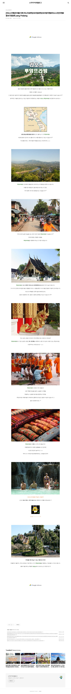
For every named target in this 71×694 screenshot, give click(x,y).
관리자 (40, 691)
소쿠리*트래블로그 (35, 3)
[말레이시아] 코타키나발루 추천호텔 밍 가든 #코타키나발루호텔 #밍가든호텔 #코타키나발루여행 (25, 640)
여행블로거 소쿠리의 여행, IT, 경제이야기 (16, 678)
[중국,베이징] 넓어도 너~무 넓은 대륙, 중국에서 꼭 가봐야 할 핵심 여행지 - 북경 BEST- (23, 639)
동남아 (11, 629)
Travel (8, 629)
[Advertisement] (35, 37)
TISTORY (36, 691)
